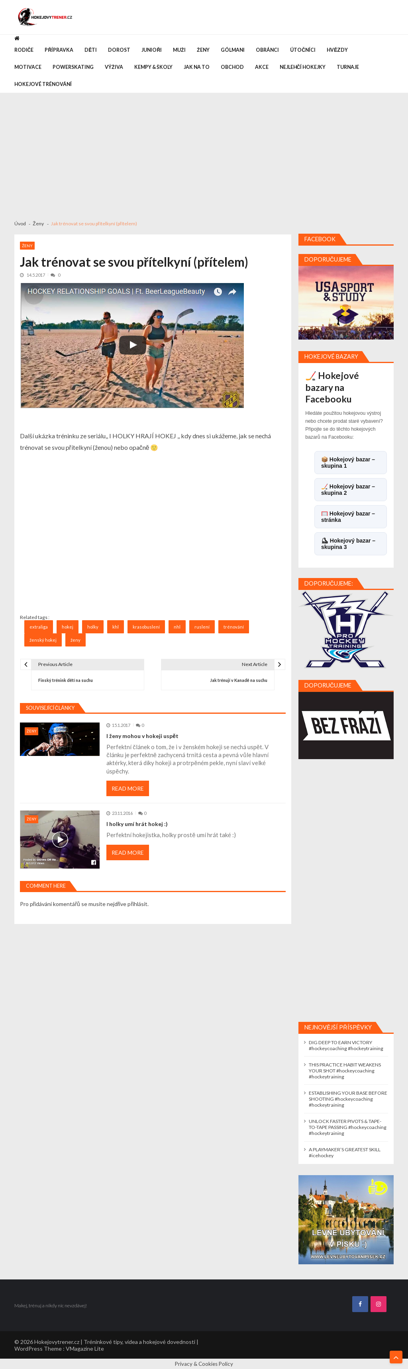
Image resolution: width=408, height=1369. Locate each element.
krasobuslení (146, 626)
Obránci (267, 50)
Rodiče (24, 50)
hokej (67, 626)
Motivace (27, 67)
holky (92, 626)
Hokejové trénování (43, 84)
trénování (234, 626)
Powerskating (73, 67)
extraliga (38, 626)
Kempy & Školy (153, 67)
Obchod (232, 67)
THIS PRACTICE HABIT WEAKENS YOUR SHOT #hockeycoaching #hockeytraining (345, 1071)
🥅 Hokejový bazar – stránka (348, 516)
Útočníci (303, 50)
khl (115, 626)
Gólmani (233, 50)
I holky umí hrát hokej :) (137, 823)
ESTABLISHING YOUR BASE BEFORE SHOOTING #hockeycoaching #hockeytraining (348, 1099)
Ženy (203, 50)
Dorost (119, 50)
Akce (262, 67)
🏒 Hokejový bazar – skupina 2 (348, 489)
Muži (179, 50)
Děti (90, 50)
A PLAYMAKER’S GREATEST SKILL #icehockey (345, 1152)
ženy (75, 640)
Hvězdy (337, 50)
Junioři (151, 50)
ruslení (202, 626)
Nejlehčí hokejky (303, 67)
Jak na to (197, 67)
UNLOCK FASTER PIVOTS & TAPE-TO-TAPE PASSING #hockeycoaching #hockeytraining (347, 1127)
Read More (128, 788)
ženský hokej (43, 640)
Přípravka (59, 50)
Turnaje (348, 67)
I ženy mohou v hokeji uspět (142, 735)
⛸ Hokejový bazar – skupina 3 (348, 543)
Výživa (114, 67)
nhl (177, 626)
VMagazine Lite (85, 1348)
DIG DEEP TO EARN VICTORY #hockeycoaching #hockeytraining (346, 1045)
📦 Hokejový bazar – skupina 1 (348, 462)
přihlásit (137, 903)
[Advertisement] (204, 153)
